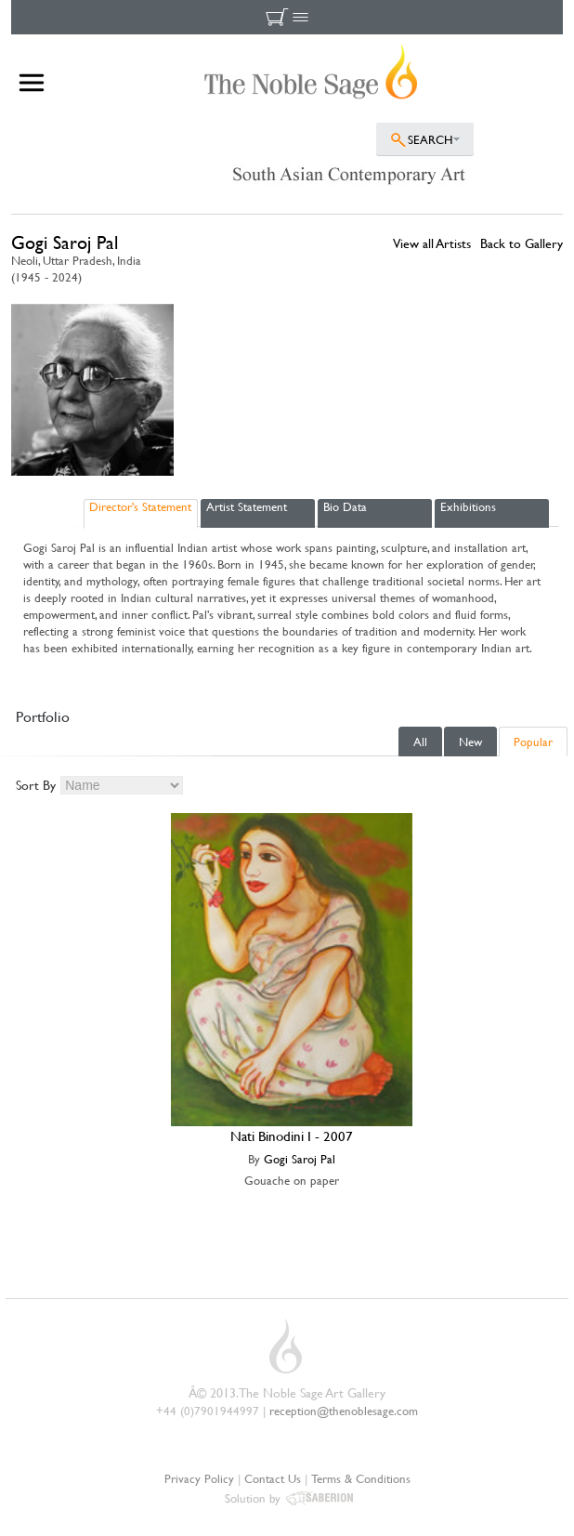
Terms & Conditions (361, 1478)
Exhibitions (468, 506)
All (420, 741)
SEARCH (430, 139)
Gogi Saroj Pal (299, 1158)
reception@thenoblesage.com (343, 1410)
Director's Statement (140, 506)
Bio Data (345, 506)
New (470, 741)
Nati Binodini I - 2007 (291, 1136)
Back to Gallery (521, 243)
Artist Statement (246, 506)
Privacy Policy (199, 1478)
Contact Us (272, 1478)
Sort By (36, 784)
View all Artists (432, 243)
